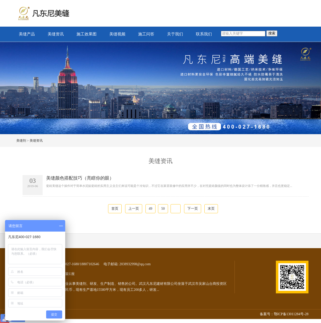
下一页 (192, 208)
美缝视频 (117, 34)
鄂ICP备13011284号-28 (291, 314)
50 (163, 208)
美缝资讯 (56, 34)
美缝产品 (27, 34)
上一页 (133, 208)
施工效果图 (86, 34)
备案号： (267, 314)
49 (150, 208)
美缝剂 (21, 140)
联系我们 (204, 34)
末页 (211, 208)
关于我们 (175, 34)
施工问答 (146, 34)
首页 (114, 208)
